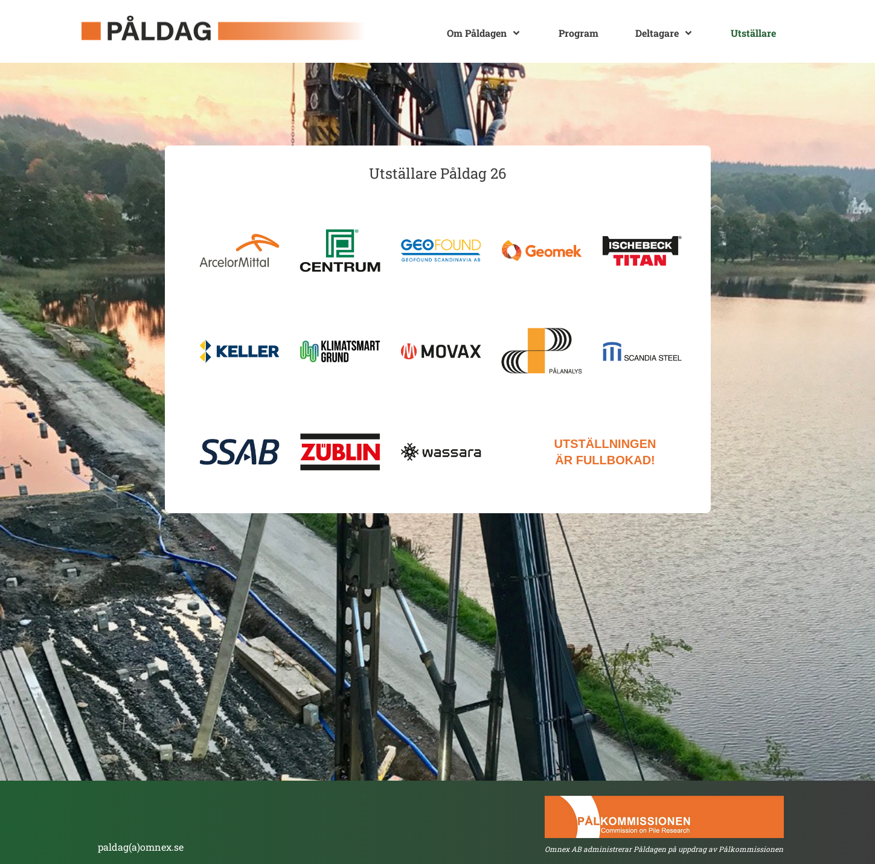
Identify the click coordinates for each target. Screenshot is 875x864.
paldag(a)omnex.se (141, 846)
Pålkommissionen (751, 849)
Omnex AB (563, 849)
